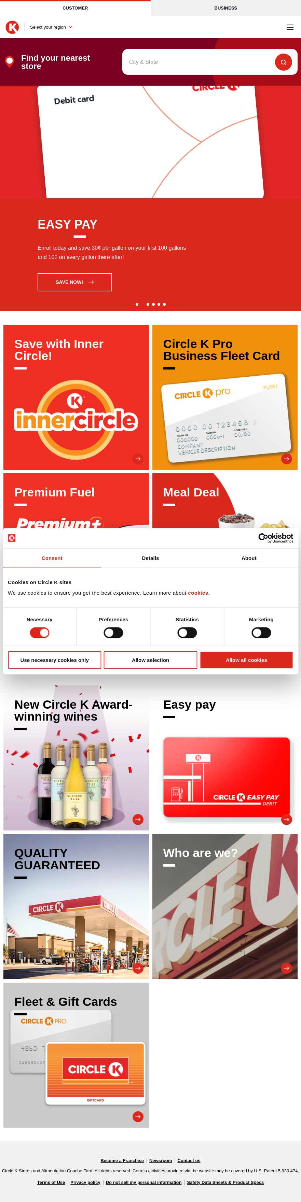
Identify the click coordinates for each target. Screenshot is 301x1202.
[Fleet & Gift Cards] (76, 1055)
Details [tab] (150, 558)
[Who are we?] (225, 906)
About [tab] (249, 558)
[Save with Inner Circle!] (76, 397)
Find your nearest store (55, 62)
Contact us (188, 1160)
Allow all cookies (246, 660)
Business (226, 8)
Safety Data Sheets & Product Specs (225, 1182)
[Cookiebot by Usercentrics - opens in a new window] (263, 538)
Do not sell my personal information (144, 1182)
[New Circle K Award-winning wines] (76, 758)
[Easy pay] (225, 758)
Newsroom (160, 1160)
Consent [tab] (52, 558)
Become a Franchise (121, 1160)
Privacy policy (85, 1182)
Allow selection (150, 660)
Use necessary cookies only (54, 660)
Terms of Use (51, 1182)
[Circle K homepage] (12, 27)
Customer (75, 8)
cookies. (199, 593)
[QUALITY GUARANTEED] (76, 906)
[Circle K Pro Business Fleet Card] (225, 397)
